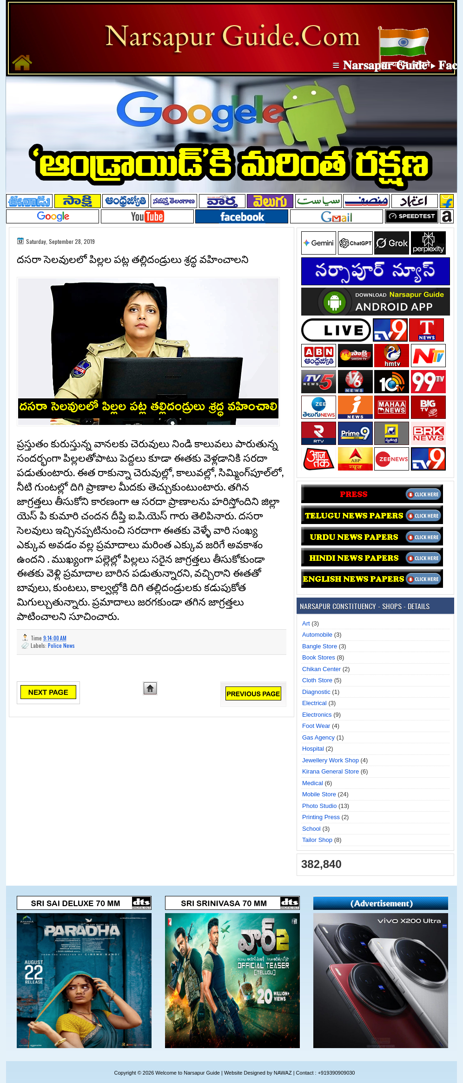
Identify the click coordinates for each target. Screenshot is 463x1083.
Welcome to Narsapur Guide (187, 1073)
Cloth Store (317, 680)
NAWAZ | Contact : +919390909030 (314, 1073)
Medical (312, 783)
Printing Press (321, 817)
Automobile (317, 634)
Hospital (313, 748)
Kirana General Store (330, 771)
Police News (61, 645)
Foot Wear (316, 725)
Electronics (317, 714)
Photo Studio (319, 805)
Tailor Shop (317, 839)
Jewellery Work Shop (330, 760)
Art (306, 623)
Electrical (314, 703)
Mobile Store (319, 794)
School (311, 828)
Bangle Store (319, 646)
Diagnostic (316, 691)
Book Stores (318, 657)
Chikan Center (321, 669)
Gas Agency (318, 737)
